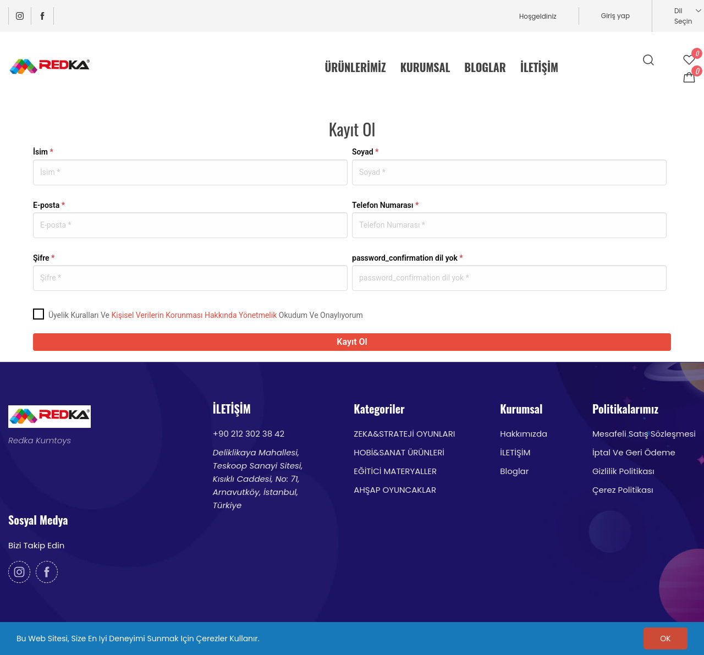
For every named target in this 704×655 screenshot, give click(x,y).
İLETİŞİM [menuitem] (539, 67)
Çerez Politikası (622, 490)
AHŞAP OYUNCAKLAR (395, 490)
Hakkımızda (523, 433)
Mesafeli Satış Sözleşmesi (644, 433)
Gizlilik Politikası (623, 471)
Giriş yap (615, 15)
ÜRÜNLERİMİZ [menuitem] (355, 67)
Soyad (365, 151)
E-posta (49, 205)
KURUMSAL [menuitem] (425, 67)
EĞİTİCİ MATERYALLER (395, 471)
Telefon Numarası (385, 205)
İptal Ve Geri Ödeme (633, 452)
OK (665, 638)
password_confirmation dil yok (407, 258)
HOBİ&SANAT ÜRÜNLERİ (399, 452)
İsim (43, 151)
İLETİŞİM (515, 452)
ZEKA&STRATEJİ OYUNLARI (404, 433)
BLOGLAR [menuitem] (485, 67)
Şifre (43, 258)
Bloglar (514, 471)
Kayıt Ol (352, 342)
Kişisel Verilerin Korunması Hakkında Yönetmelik (194, 315)
